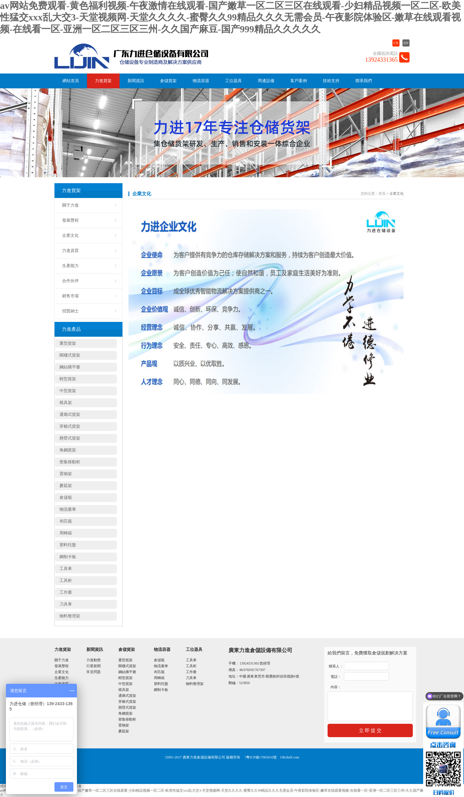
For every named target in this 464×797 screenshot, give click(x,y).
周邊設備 (266, 81)
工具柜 (65, 580)
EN (406, 43)
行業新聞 (93, 666)
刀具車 (65, 604)
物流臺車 (67, 509)
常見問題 (93, 672)
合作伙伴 (70, 281)
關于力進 (70, 205)
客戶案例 (298, 81)
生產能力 (70, 265)
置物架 (65, 474)
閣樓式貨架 (69, 355)
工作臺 (65, 592)
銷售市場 (70, 296)
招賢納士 (70, 311)
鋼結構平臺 (69, 367)
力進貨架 (103, 81)
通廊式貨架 (69, 414)
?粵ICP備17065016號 (261, 757)
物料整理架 (69, 616)
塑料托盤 (67, 545)
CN (396, 43)
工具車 (65, 568)
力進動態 (93, 660)
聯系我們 (363, 81)
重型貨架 (67, 343)
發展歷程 (70, 220)
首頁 (382, 193)
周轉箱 (65, 533)
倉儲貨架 (168, 81)
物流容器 (201, 81)
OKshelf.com (289, 757)
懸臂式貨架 (69, 438)
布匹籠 (65, 521)
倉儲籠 (65, 497)
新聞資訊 (136, 81)
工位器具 (233, 81)
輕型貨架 (67, 379)
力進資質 (70, 250)
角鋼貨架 (67, 450)
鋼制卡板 (67, 557)
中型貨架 (67, 391)
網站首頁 (70, 81)
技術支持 (331, 81)
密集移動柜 (69, 462)
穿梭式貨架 (69, 426)
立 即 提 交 (370, 730)
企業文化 (70, 235)
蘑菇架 (65, 485)
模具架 (65, 402)
